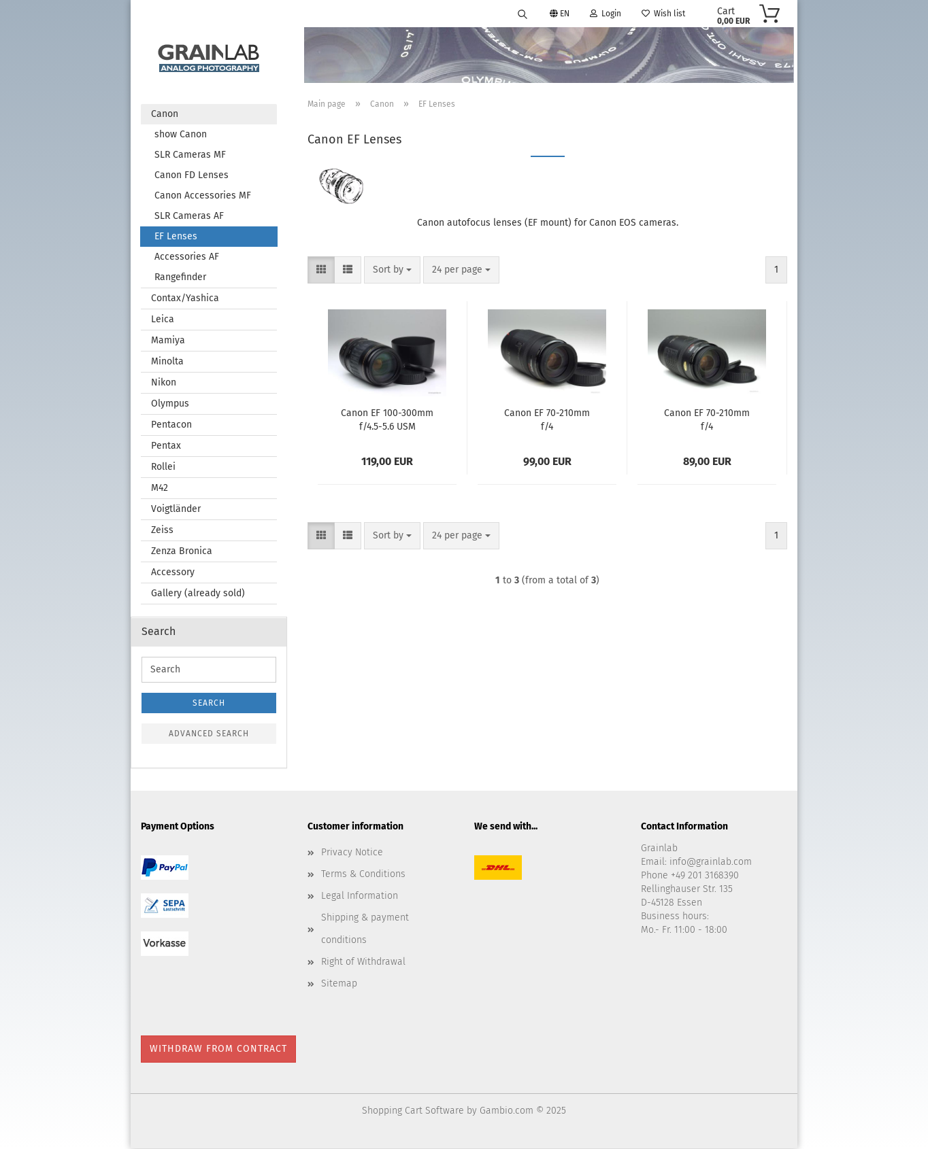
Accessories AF (186, 257)
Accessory (173, 573)
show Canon (180, 135)
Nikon (163, 383)
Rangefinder (180, 278)
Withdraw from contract (218, 1049)
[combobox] (392, 270)
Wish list (663, 13)
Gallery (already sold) (198, 594)
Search (209, 703)
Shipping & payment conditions (365, 929)
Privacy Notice (352, 853)
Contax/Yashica (185, 299)
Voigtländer (176, 509)
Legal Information (359, 896)
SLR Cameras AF (189, 216)
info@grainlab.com (710, 862)
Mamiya (168, 341)
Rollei (163, 467)
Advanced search (209, 734)
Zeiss (162, 530)
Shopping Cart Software (413, 1111)
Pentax (166, 446)
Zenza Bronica (181, 552)
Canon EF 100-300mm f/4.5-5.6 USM (387, 419)
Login (605, 13)
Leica (162, 320)
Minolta (167, 362)
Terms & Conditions (363, 874)
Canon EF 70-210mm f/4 (547, 419)
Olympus (170, 404)
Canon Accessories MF (202, 196)
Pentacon (171, 425)
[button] (321, 270)
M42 (159, 488)
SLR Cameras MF (190, 155)
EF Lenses (175, 237)
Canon (164, 114)
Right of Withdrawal (363, 962)
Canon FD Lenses (191, 176)
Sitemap (339, 984)
